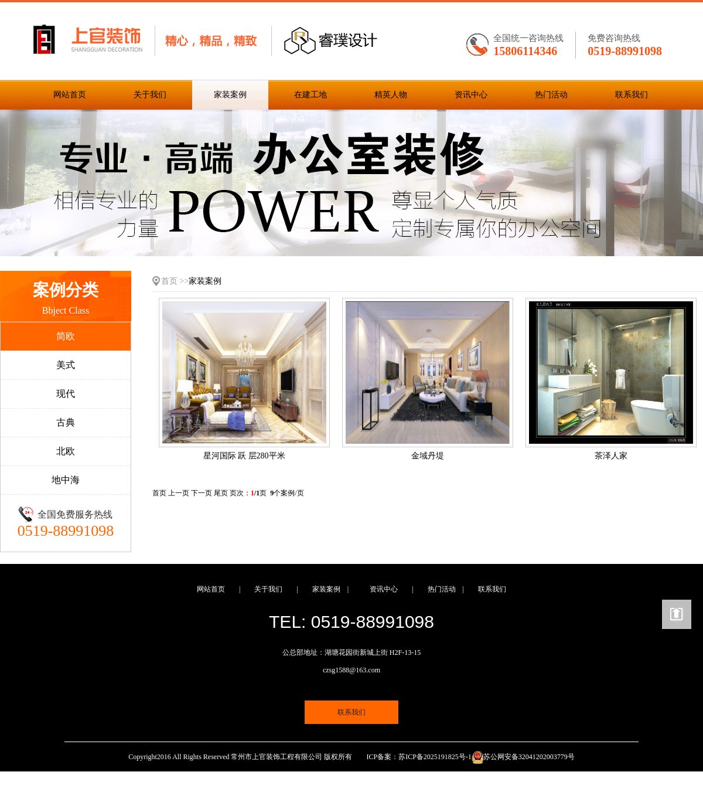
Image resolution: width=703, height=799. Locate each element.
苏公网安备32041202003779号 (529, 757)
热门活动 (551, 94)
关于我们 (150, 94)
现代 (65, 394)
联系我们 (631, 94)
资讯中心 (471, 94)
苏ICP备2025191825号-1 (435, 757)
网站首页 (69, 94)
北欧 (65, 451)
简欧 (65, 336)
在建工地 (310, 94)
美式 (65, 365)
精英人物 (390, 94)
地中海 (66, 480)
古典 (65, 422)
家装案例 (230, 94)
